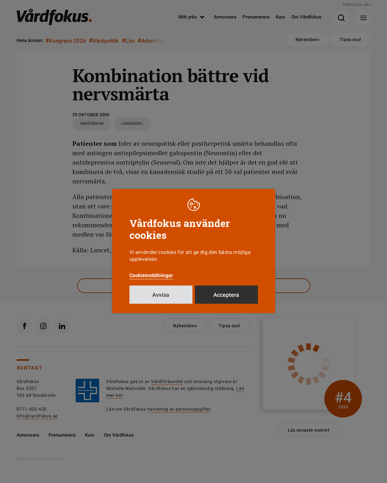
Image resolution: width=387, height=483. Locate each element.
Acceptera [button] (226, 300)
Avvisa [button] (160, 300)
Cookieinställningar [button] (151, 281)
